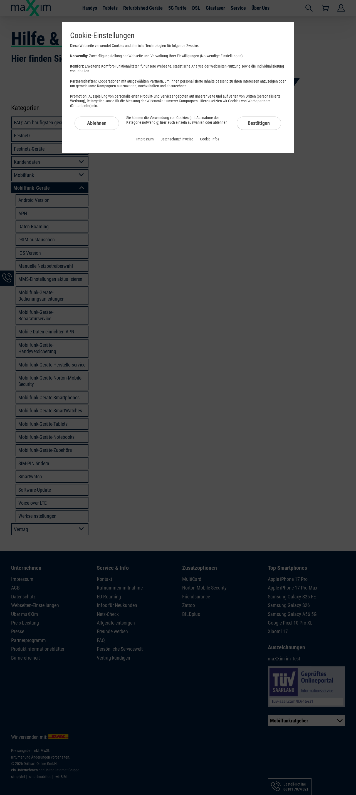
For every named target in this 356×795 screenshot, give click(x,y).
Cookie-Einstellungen (102, 35)
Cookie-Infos (209, 139)
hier (163, 122)
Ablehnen (97, 123)
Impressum (145, 139)
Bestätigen (259, 123)
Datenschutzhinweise (176, 139)
